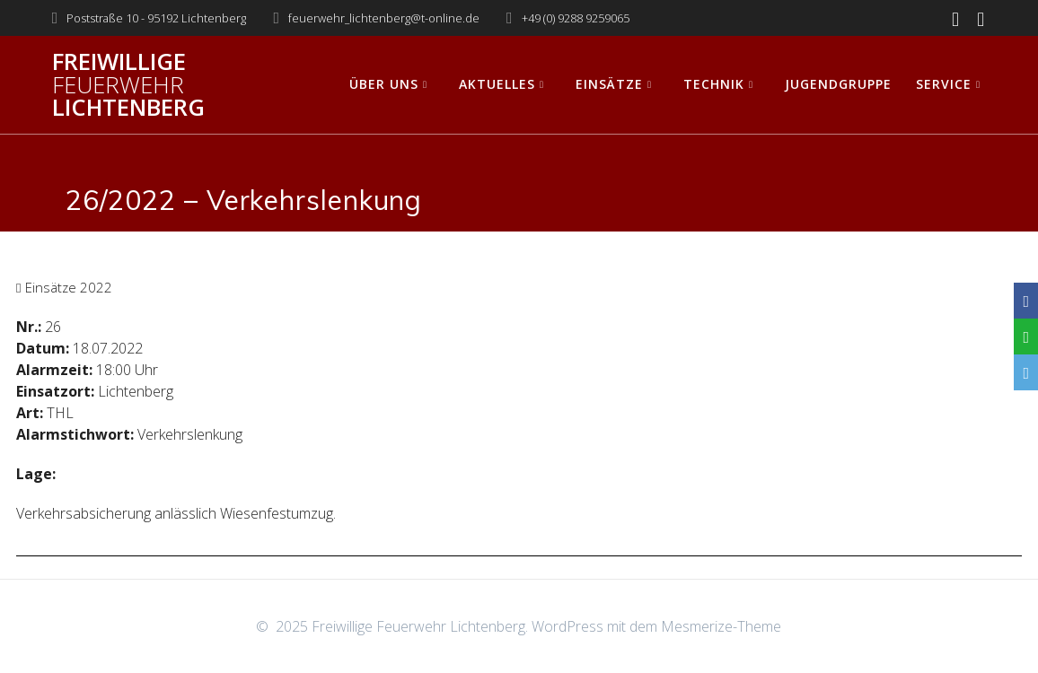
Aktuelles (497, 83)
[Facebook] (1026, 301)
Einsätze (609, 83)
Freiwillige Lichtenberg (128, 84)
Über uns (383, 83)
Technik (713, 83)
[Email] (1026, 372)
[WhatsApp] (1026, 336)
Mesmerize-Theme (721, 626)
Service (944, 83)
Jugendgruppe (838, 83)
